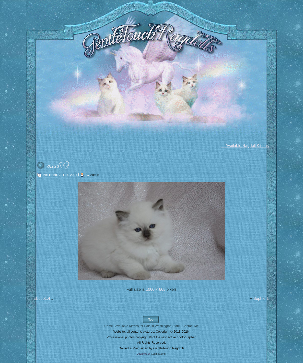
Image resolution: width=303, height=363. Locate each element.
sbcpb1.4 (42, 298)
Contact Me (190, 326)
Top (150, 319)
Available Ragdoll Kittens (245, 146)
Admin (94, 175)
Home (108, 326)
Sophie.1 (261, 298)
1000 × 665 (156, 289)
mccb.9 (57, 166)
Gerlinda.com (158, 353)
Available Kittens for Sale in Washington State (147, 326)
